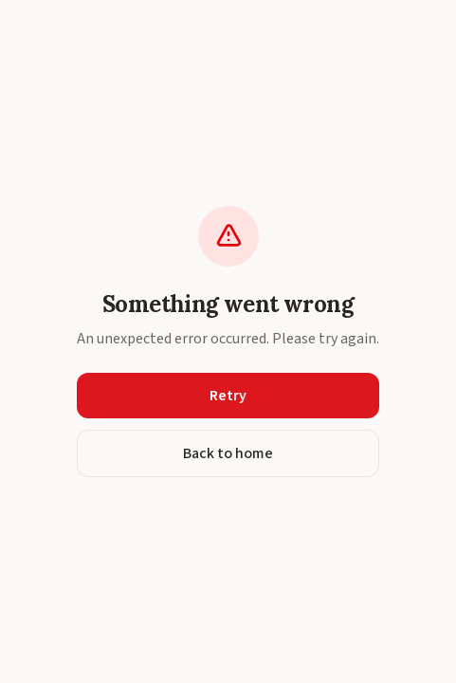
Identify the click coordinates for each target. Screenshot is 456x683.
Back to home (228, 453)
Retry (228, 395)
